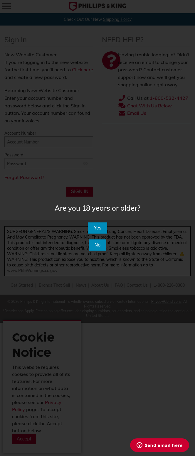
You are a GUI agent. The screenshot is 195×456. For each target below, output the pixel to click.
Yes (97, 227)
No (97, 244)
